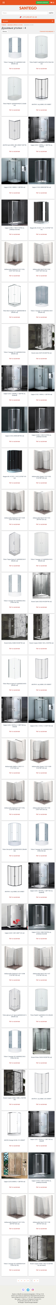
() (52, 2)
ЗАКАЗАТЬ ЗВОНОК (42, 2)
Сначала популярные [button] (47, 31)
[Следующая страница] (37, 1280)
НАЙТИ (51, 13)
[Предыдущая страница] (18, 1280)
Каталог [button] (29, 21)
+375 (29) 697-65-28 (29, 17)
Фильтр (5, 31)
